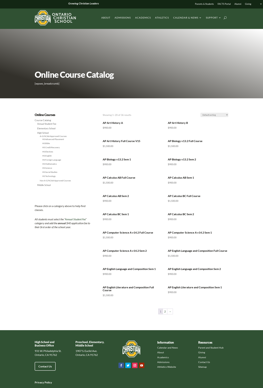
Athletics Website (166, 366)
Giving (248, 4)
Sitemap (202, 366)
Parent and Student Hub (211, 347)
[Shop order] (214, 115)
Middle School (44, 185)
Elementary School (46, 128)
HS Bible (46, 143)
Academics (143, 17)
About (105, 17)
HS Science (47, 168)
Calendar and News (167, 347)
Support (212, 17)
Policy (48, 382)
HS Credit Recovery (51, 147)
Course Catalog (43, 120)
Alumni (237, 4)
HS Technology (49, 176)
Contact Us (45, 366)
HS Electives (47, 151)
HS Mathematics (49, 164)
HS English (47, 155)
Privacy (39, 382)
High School (43, 132)
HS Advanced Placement (53, 139)
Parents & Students (204, 4)
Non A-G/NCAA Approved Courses (55, 180)
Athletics (162, 17)
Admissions (123, 17)
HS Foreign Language (51, 160)
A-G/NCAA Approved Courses (53, 136)
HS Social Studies (49, 172)
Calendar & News (185, 17)
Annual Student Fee (46, 123)
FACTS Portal (224, 4)
